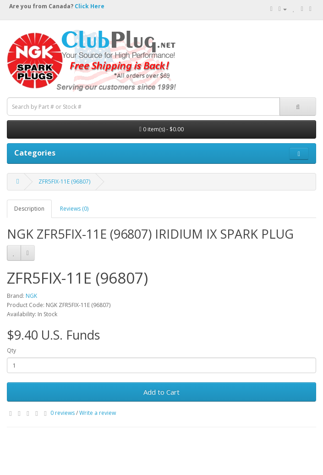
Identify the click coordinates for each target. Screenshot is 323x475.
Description (29, 208)
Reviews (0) (74, 208)
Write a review (97, 413)
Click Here (89, 6)
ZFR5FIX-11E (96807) (64, 181)
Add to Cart (161, 392)
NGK (31, 296)
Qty (11, 350)
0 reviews (62, 413)
